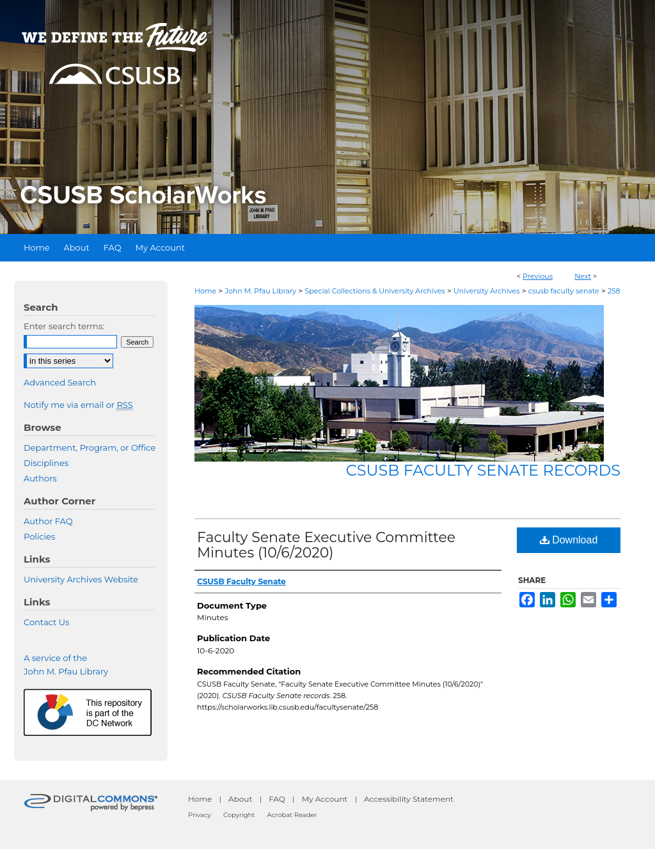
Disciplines (46, 463)
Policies (39, 536)
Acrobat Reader (292, 815)
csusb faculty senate (563, 290)
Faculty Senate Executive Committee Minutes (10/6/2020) (326, 545)
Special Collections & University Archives (374, 290)
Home (205, 290)
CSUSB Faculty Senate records (483, 470)
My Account (325, 799)
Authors (40, 478)
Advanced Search (60, 382)
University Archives (487, 290)
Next (582, 276)
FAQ (277, 799)
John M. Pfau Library (260, 290)
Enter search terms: (64, 326)
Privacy (199, 815)
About (240, 799)
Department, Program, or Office (89, 447)
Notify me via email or (78, 405)
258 (614, 290)
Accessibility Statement (409, 799)
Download (569, 539)
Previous (538, 276)
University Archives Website (81, 579)
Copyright (239, 815)
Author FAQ (48, 521)
